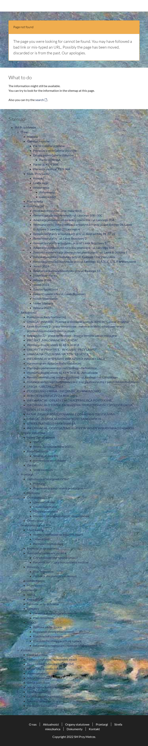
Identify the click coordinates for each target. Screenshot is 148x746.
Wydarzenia (41, 187)
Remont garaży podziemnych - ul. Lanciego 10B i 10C (68, 215)
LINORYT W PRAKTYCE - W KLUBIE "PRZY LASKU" (62, 349)
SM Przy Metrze (25, 127)
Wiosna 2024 (42, 280)
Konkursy (33, 493)
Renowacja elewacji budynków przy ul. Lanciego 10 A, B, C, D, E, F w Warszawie (84, 261)
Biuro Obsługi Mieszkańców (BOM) (50, 664)
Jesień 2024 (41, 266)
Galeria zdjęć (47, 197)
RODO (31, 622)
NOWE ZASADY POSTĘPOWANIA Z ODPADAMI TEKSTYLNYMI (71, 414)
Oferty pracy (35, 520)
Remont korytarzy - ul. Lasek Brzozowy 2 (60, 238)
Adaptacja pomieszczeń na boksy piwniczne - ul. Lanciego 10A (73, 220)
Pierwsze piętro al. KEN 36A (51, 169)
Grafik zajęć (41, 183)
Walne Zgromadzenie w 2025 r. (53, 446)
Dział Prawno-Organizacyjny (46, 696)
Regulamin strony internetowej (53, 631)
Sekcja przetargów (39, 701)
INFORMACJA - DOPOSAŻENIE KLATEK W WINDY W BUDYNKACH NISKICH (80, 428)
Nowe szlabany (43, 303)
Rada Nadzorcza (37, 451)
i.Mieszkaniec (42, 539)
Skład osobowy (43, 470)
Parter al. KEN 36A (45, 164)
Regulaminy (35, 599)
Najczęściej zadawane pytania (46, 553)
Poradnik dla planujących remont (55, 576)
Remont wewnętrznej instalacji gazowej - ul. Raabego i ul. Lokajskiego (72, 377)
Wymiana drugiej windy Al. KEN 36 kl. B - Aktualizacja (62, 372)
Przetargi (27, 474)
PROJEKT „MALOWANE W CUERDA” (52, 340)
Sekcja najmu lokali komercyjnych (49, 687)
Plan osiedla (35, 201)
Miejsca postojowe (45, 511)
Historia (32, 136)
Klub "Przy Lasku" (38, 173)
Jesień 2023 (41, 284)
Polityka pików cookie (47, 627)
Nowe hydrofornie (45, 275)
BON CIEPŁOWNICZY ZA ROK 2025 (52, 395)
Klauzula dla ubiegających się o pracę (57, 641)
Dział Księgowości (39, 692)
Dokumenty (29, 590)
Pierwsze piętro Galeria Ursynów (55, 150)
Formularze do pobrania (43, 548)
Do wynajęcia (36, 497)
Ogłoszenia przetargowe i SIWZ (48, 479)
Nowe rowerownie (45, 298)
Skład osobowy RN (45, 456)
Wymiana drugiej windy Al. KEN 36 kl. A (53, 345)
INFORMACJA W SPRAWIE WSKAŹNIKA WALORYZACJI (66, 358)
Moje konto (34, 585)
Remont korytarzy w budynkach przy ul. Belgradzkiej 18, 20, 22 (74, 234)
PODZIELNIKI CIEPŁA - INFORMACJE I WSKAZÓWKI (64, 391)
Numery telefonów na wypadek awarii (58, 534)
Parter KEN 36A (50, 160)
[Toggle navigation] (137, 6)
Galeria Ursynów (38, 141)
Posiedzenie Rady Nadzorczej (46, 317)
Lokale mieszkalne (45, 507)
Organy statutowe (33, 432)
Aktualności (47, 192)
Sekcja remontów (38, 682)
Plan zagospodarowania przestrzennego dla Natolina (62, 368)
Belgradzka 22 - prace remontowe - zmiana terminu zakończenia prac (72, 335)
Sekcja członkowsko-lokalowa (46, 668)
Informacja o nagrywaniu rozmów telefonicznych (65, 645)
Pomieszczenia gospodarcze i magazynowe (61, 516)
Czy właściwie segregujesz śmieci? (55, 557)
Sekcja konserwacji (39, 678)
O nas (25, 132)
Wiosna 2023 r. (43, 308)
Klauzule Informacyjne (48, 636)
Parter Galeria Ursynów (49, 146)
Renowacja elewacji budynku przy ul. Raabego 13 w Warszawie (74, 257)
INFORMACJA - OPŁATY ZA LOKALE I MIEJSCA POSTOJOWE (69, 400)
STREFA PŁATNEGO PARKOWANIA (51, 423)
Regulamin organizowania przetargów (58, 488)
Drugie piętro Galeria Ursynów (53, 155)
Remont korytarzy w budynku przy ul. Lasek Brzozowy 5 (69, 243)
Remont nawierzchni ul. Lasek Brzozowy (59, 294)
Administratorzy (38, 673)
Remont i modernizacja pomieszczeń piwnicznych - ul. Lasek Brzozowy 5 (80, 252)
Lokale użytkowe (44, 502)
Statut (37, 442)
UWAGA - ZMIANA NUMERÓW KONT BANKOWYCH (64, 419)
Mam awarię (35, 530)
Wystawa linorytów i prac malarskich (57, 210)
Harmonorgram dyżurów (49, 460)
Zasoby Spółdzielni (45, 289)
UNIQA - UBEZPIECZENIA (45, 386)
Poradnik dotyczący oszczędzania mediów (60, 562)
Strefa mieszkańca (33, 525)
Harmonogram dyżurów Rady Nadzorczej (54, 363)
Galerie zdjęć (35, 206)
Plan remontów (43, 571)
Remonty (33, 567)
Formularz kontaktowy (48, 544)
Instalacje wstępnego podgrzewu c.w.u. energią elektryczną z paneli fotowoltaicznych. (83, 382)
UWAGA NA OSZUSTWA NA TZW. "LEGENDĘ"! (59, 354)
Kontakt (38, 178)
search (39, 100)
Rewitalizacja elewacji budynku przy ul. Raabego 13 (66, 271)
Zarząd (31, 465)
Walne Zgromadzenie (41, 437)
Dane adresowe (37, 655)
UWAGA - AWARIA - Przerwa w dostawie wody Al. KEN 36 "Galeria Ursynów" (78, 321)
